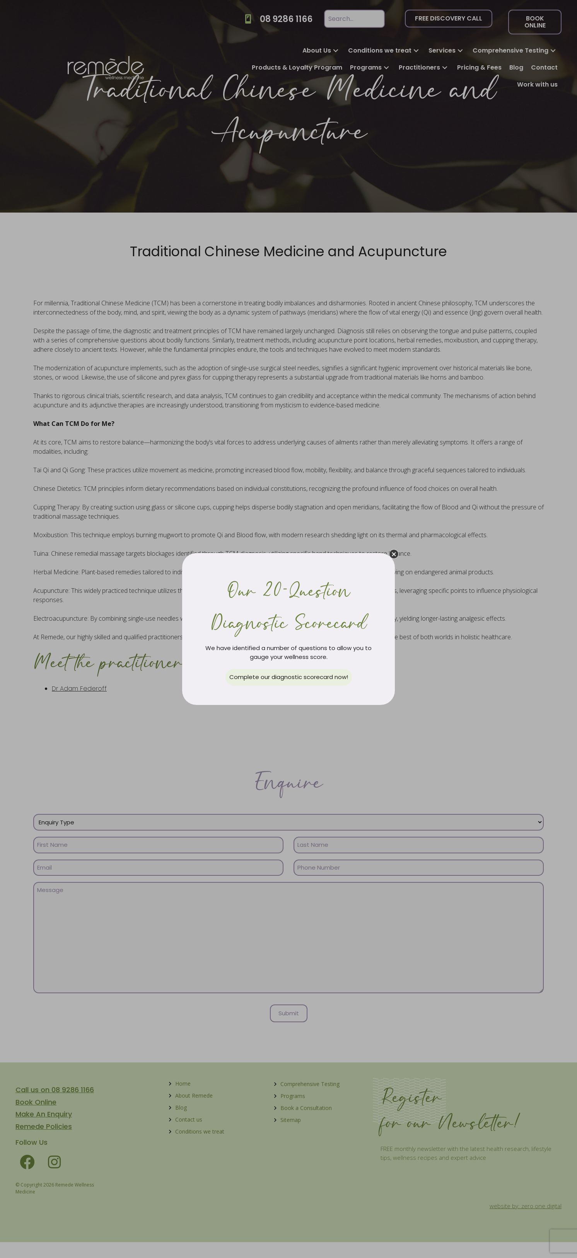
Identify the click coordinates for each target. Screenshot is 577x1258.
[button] (394, 554)
